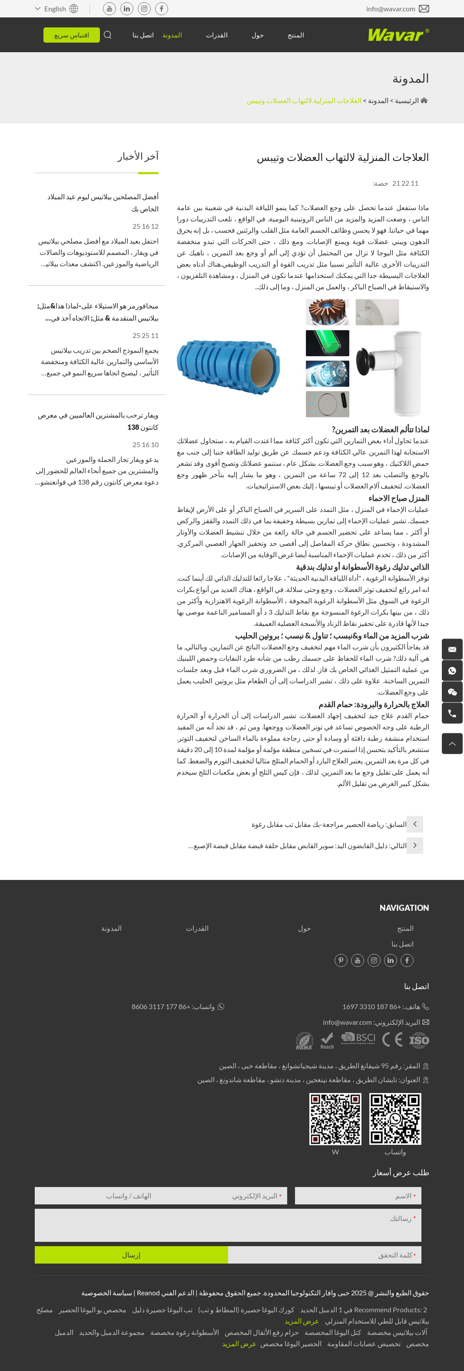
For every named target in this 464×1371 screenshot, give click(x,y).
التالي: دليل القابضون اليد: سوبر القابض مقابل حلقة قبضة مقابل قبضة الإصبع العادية (300, 846)
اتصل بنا (143, 35)
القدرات (217, 35)
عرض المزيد (302, 1321)
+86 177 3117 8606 (161, 1006)
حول (258, 35)
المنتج (296, 35)
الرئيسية (407, 100)
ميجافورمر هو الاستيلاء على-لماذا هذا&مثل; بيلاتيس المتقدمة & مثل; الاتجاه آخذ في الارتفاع (98, 312)
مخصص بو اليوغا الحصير (91, 1309)
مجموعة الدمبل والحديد (111, 1332)
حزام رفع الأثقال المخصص (261, 1332)
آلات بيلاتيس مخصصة (396, 1332)
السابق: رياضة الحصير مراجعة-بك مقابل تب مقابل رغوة (329, 824)
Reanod (148, 1292)
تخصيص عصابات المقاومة (363, 1343)
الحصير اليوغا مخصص (290, 1343)
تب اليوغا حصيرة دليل (161, 1309)
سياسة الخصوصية (106, 1292)
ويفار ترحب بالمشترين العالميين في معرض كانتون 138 (98, 421)
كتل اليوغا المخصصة (332, 1332)
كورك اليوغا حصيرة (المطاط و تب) (246, 1309)
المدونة (172, 35)
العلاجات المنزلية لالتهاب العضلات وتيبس (304, 100)
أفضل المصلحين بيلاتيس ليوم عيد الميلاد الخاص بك (103, 202)
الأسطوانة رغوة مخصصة (184, 1332)
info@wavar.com (390, 8)
